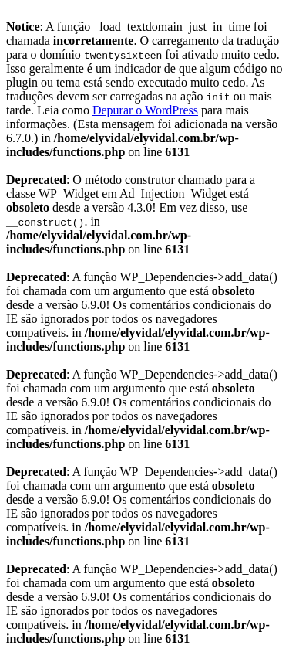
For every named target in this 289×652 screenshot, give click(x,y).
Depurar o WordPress (145, 110)
